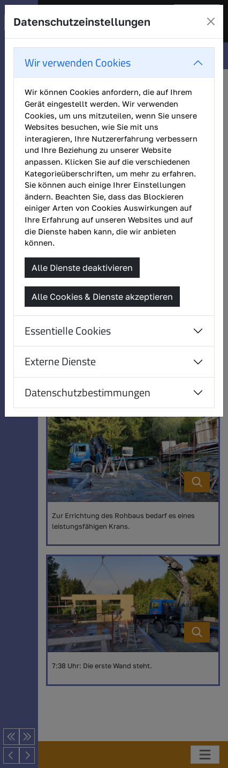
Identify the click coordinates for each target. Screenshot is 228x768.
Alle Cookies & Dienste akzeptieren (102, 296)
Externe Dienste (60, 361)
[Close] (211, 21)
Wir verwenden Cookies (78, 62)
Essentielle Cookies (68, 330)
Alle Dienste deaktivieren (82, 267)
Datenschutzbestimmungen (87, 392)
